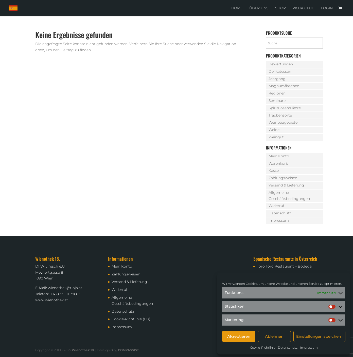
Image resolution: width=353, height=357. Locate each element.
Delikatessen (280, 71)
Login (327, 8)
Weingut (276, 137)
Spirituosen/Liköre (285, 108)
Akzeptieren (238, 336)
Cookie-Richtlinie (262, 347)
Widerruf (276, 205)
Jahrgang (277, 79)
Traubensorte (280, 115)
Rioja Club (303, 8)
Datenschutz (287, 347)
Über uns (259, 8)
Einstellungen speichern (319, 336)
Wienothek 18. (83, 350)
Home (237, 8)
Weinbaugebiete (283, 122)
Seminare (277, 100)
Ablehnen (274, 336)
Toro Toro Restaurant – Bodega (284, 266)
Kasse (274, 170)
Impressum (309, 347)
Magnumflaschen (284, 86)
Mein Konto (279, 156)
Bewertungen (281, 64)
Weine (274, 129)
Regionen (277, 93)
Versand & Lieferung (286, 185)
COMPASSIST (128, 350)
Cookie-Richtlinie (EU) (131, 319)
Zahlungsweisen (283, 178)
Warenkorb (278, 163)
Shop (280, 8)
